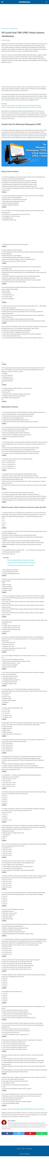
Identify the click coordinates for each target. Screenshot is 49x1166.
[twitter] (19, 1133)
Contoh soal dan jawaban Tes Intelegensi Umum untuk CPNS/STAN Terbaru (21, 105)
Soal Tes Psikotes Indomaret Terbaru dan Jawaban (21, 560)
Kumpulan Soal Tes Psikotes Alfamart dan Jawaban (21, 562)
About (23, 1148)
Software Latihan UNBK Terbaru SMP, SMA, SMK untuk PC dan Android (26, 1109)
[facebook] (7, 1133)
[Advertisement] (24, 16)
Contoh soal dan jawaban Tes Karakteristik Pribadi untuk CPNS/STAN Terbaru (21, 107)
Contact (19, 1148)
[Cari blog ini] (47, 2)
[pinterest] (30, 1133)
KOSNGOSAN (24, 2)
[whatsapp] (42, 1133)
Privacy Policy (29, 1148)
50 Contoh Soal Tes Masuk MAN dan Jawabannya (21, 565)
